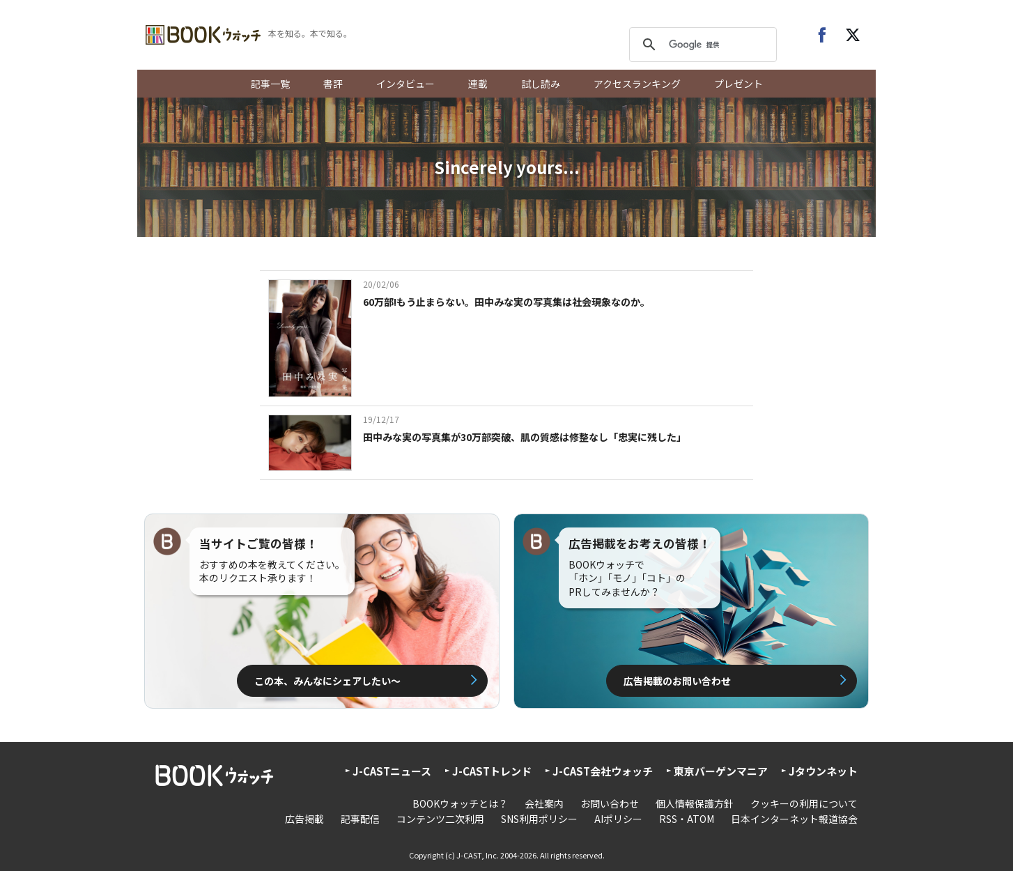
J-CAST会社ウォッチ (602, 771)
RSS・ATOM (686, 819)
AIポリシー (618, 819)
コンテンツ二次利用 (440, 819)
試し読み (540, 84)
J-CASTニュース (392, 771)
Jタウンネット (823, 771)
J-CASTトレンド (492, 771)
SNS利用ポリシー (539, 819)
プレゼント (738, 84)
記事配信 (360, 819)
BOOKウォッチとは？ (460, 803)
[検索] (701, 44)
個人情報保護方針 (695, 803)
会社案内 (544, 803)
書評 (333, 84)
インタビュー (405, 84)
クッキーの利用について (804, 803)
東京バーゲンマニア (721, 771)
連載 (478, 84)
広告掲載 (304, 819)
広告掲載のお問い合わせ (677, 681)
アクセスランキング (637, 84)
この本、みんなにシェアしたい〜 (327, 681)
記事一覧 (270, 84)
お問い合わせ (609, 803)
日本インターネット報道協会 (794, 819)
